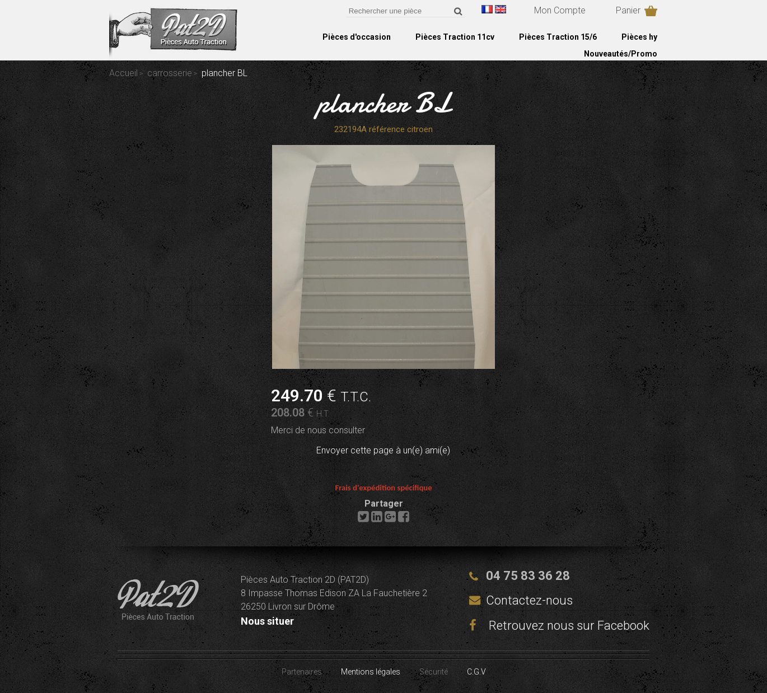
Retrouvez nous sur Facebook (559, 626)
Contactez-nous (529, 600)
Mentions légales (370, 671)
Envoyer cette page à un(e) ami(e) (383, 450)
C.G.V (476, 671)
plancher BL (383, 103)
